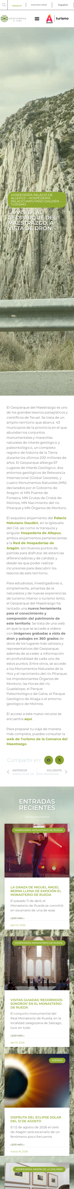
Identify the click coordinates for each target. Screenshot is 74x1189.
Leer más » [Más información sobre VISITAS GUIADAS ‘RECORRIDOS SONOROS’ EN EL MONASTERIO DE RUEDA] (17, 1035)
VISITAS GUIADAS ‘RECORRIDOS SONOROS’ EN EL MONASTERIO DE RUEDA (36, 1003)
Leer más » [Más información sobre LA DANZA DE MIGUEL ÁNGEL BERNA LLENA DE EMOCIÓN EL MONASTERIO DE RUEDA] (17, 918)
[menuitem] (63, 5)
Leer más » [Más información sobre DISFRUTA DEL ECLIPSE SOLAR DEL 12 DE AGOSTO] (17, 1144)
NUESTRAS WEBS (39, 5)
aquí (28, 719)
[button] (4, 5)
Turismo (18, 204)
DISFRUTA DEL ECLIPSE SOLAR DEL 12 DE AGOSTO (35, 1119)
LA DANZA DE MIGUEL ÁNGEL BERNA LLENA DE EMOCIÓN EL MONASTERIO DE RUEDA (35, 891)
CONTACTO (17, 6)
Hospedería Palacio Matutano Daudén (35, 199)
